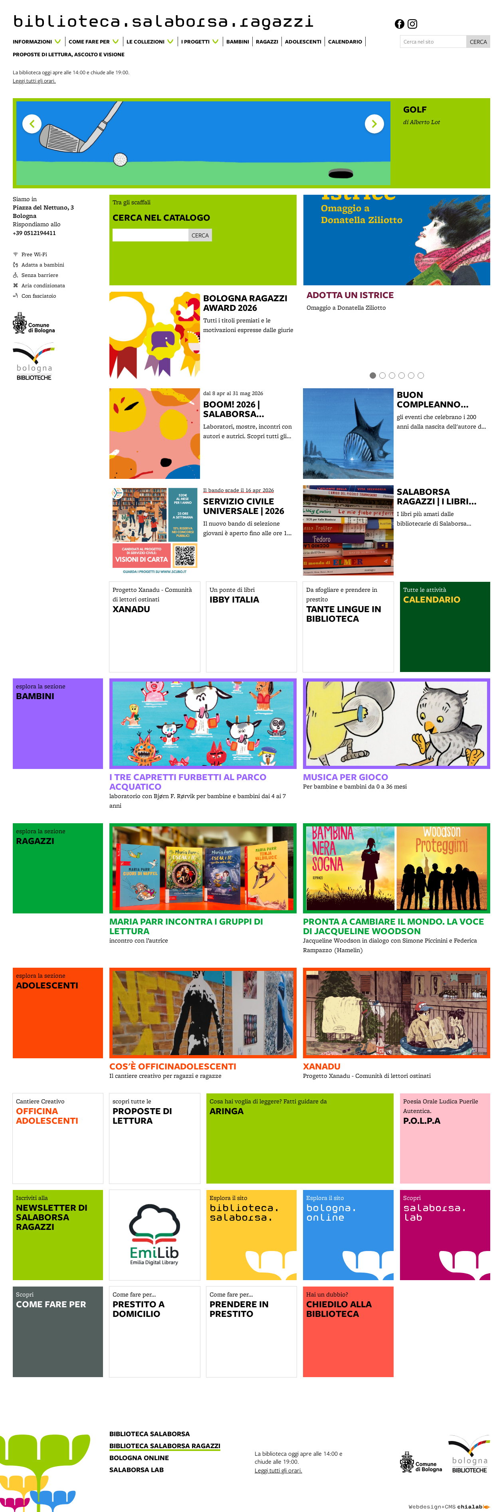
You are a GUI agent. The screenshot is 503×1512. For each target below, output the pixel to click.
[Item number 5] (411, 375)
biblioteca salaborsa (149, 1434)
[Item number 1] (373, 375)
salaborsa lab (136, 1470)
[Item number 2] (382, 375)
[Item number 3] (392, 375)
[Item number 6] (421, 375)
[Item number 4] (401, 375)
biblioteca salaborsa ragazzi (164, 1446)
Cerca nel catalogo (161, 217)
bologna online (139, 1458)
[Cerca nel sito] (433, 41)
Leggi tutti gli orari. (34, 80)
